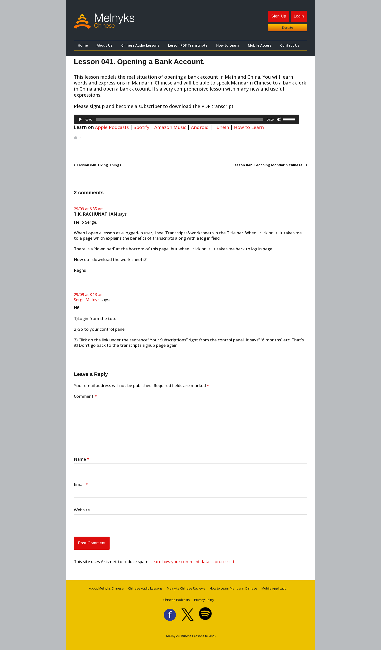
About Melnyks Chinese (106, 588)
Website (82, 510)
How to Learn (227, 45)
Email (81, 484)
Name (81, 459)
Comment (85, 396)
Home (83, 45)
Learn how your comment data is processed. (192, 561)
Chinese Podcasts (176, 600)
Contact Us (289, 45)
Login (299, 16)
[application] (186, 119)
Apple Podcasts (112, 127)
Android (200, 127)
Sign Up (278, 16)
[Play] (80, 119)
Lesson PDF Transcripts (187, 45)
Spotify (141, 127)
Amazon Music (170, 127)
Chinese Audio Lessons (140, 45)
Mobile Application (274, 588)
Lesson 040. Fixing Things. (99, 165)
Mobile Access (259, 45)
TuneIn (221, 127)
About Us (104, 45)
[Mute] (279, 119)
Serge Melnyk (87, 299)
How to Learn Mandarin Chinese (233, 588)
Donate (287, 27)
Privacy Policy (204, 600)
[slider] (179, 119)
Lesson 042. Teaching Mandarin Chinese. (268, 165)
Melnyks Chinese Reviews (186, 588)
